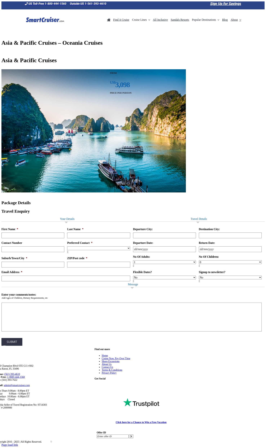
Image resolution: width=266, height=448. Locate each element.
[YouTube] (112, 385)
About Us (106, 364)
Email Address (11, 272)
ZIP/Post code (77, 258)
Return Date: (207, 242)
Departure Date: (143, 242)
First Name (9, 229)
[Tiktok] (96, 385)
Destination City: (209, 229)
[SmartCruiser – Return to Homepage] (44, 12)
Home (105, 355)
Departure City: (143, 229)
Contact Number (11, 242)
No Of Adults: (141, 256)
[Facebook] (101, 385)
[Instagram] (118, 385)
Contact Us (107, 367)
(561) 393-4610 (12, 374)
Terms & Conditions (112, 370)
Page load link (9, 444)
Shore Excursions (110, 361)
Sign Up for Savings (225, 3)
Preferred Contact (79, 242)
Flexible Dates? (142, 272)
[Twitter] (107, 385)
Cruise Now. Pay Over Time (116, 358)
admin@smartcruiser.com (17, 385)
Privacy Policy (109, 373)
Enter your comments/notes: (18, 294)
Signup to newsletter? (212, 272)
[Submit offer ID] (131, 436)
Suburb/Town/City (14, 258)
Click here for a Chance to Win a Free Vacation (141, 422)
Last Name (75, 229)
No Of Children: (209, 256)
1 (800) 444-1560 (16, 377)
